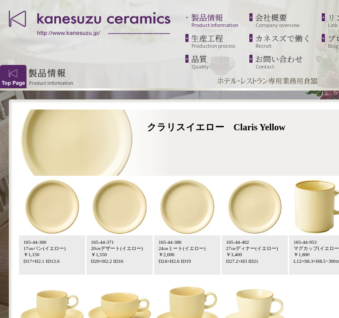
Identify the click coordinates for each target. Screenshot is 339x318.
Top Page (13, 76)
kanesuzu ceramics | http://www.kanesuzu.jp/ (90, 22)
